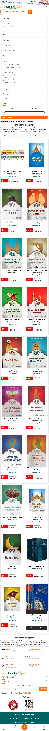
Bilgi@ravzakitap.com (35, 666)
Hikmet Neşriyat (37, 620)
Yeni (5, 98)
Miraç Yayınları (36, 571)
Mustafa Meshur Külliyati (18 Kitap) (12, 171)
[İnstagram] (28, 697)
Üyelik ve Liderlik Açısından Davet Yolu (37, 369)
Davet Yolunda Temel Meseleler (12, 418)
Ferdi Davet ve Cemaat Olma (12, 270)
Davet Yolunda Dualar (37, 221)
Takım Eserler (7, 29)
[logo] (11, 7)
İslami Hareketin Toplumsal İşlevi (12, 517)
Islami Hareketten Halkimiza (37, 319)
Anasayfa (4, 15)
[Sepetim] (47, 7)
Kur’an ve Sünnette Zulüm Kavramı (12, 319)
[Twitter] (24, 697)
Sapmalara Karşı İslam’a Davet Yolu (37, 270)
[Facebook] (20, 697)
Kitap (4, 32)
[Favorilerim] (43, 7)
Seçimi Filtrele (24, 117)
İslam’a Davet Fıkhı (36, 616)
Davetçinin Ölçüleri (12, 616)
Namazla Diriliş (37, 517)
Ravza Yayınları (12, 176)
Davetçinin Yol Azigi (36, 171)
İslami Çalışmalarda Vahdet (12, 221)
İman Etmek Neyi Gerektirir (37, 418)
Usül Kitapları (7, 23)
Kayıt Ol (43, 689)
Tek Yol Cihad (12, 369)
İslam (4, 34)
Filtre (12, 136)
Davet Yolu (12, 566)
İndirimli (6, 94)
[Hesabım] (39, 7)
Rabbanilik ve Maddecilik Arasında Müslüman (37, 468)
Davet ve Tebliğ (8, 26)
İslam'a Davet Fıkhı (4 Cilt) (36, 566)
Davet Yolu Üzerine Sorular (12, 468)
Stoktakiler (7, 90)
